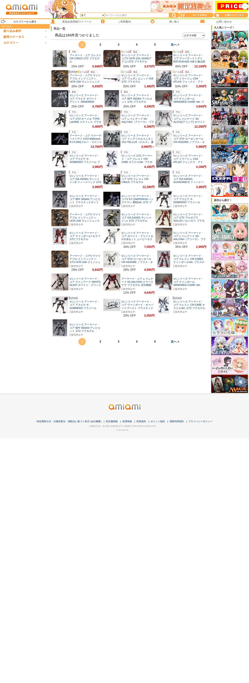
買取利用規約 (177, 421)
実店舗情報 (112, 421)
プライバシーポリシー (200, 421)
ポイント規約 (157, 421)
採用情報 (127, 421)
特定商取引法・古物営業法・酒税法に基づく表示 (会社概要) (69, 421)
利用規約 (141, 421)
